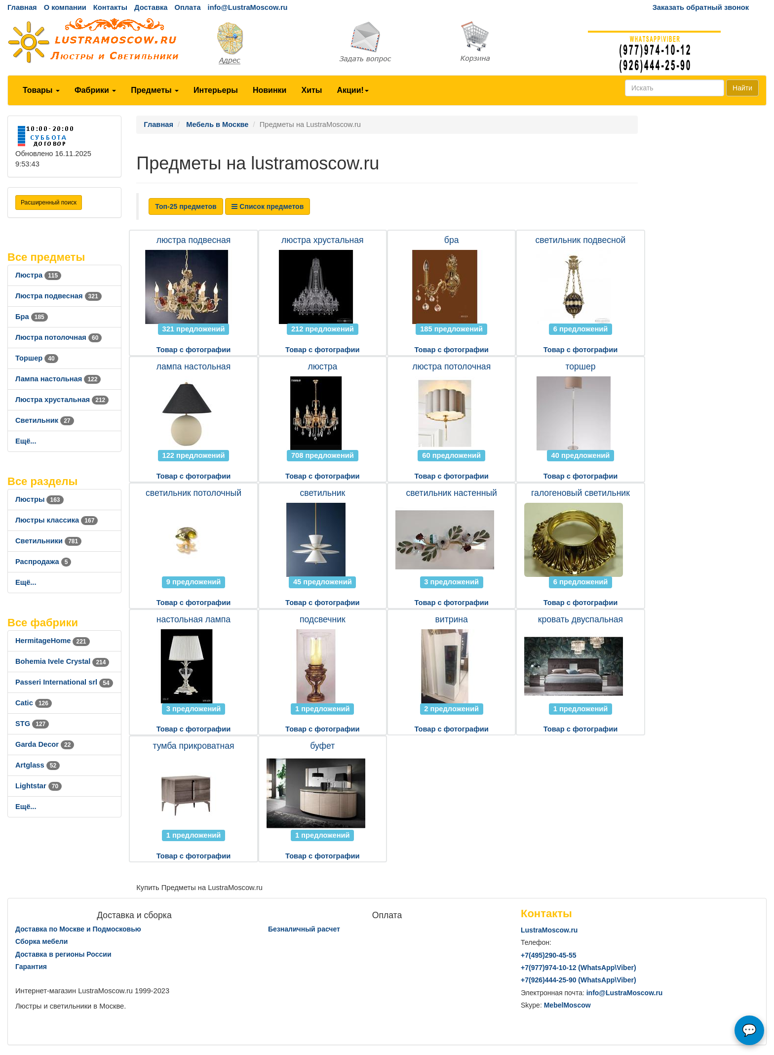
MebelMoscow (567, 1005)
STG (32, 724)
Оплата (187, 7)
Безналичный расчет (304, 929)
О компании (65, 7)
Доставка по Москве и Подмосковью (78, 929)
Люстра (38, 275)
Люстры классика (56, 520)
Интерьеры (216, 90)
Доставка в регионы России (63, 954)
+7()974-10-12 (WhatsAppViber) (578, 968)
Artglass (37, 765)
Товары (41, 90)
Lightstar (38, 786)
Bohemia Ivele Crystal (62, 661)
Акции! (352, 90)
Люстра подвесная (58, 296)
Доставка (150, 7)
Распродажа (43, 562)
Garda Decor (44, 744)
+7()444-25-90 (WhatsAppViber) (578, 980)
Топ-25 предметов (185, 206)
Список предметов (268, 206)
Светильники (48, 541)
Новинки (270, 90)
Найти (742, 88)
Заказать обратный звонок (701, 7)
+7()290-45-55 (548, 955)
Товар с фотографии (193, 350)
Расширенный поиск (49, 202)
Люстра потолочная (58, 337)
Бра (31, 317)
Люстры (39, 499)
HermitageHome (52, 641)
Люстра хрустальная (62, 400)
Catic (33, 703)
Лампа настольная (58, 379)
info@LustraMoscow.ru (248, 7)
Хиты (311, 90)
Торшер (36, 358)
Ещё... (26, 441)
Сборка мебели (41, 941)
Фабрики (95, 90)
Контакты (110, 7)
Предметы (155, 90)
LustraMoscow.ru (549, 930)
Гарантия (31, 967)
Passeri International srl (64, 682)
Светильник (44, 420)
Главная (22, 7)
